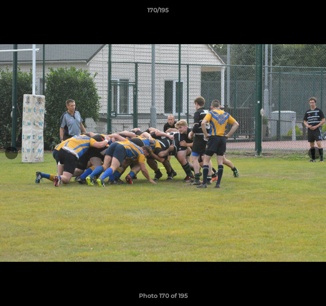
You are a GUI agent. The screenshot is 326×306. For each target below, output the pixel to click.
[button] (295, 12)
